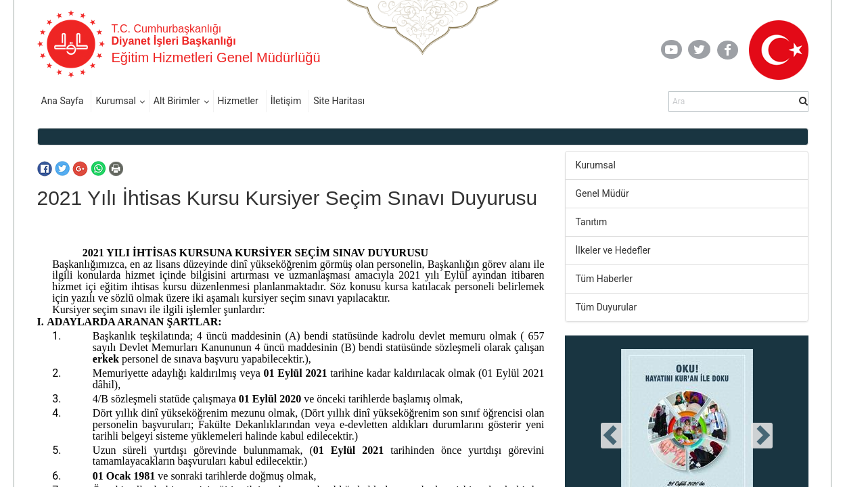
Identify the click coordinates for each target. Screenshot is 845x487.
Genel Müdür (602, 193)
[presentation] (611, 435)
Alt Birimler (177, 100)
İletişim (286, 100)
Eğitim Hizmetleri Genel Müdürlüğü (216, 57)
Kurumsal (115, 100)
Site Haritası (339, 100)
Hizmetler (238, 100)
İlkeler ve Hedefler (613, 250)
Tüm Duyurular (606, 307)
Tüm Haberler (604, 278)
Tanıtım (592, 221)
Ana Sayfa (62, 100)
